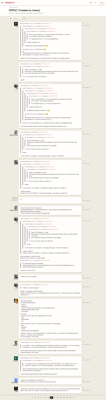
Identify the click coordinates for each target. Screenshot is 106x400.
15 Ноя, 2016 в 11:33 (51, 31)
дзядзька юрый (14, 135)
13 (60, 397)
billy (17, 88)
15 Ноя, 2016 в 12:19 (43, 85)
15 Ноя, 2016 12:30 (86, 134)
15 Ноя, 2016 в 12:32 (44, 218)
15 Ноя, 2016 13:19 (86, 286)
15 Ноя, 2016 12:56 (86, 209)
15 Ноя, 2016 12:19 (86, 25)
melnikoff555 (15, 382)
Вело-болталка (13, 7)
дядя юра (32, 63)
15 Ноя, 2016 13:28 (86, 302)
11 (54, 397)
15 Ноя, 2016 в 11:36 (50, 28)
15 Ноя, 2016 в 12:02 (46, 23)
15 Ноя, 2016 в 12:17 (45, 63)
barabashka (29, 13)
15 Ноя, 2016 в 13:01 (44, 284)
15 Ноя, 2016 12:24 (86, 87)
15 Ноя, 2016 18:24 (86, 360)
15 (67, 397)
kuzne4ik (32, 342)
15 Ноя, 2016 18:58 (86, 390)
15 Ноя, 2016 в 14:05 (45, 358)
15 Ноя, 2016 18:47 (86, 381)
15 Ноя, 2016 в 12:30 (45, 161)
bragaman (15, 345)
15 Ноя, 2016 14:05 (86, 344)
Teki (17, 303)
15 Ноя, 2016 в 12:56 (45, 260)
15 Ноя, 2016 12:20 (86, 65)
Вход (101, 2)
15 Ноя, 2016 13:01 (86, 278)
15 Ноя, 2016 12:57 (86, 220)
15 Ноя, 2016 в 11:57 (46, 26)
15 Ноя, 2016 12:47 (86, 200)
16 (70, 397)
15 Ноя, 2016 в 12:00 (46, 66)
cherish (33, 26)
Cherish (16, 164)
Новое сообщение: (20, 13)
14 (64, 397)
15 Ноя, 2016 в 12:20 (43, 132)
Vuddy (16, 391)
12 (57, 397)
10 (51, 397)
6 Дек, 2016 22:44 (38, 13)
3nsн (16, 26)
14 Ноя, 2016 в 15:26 (45, 342)
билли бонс (32, 23)
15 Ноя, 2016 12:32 (86, 163)
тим (31, 85)
